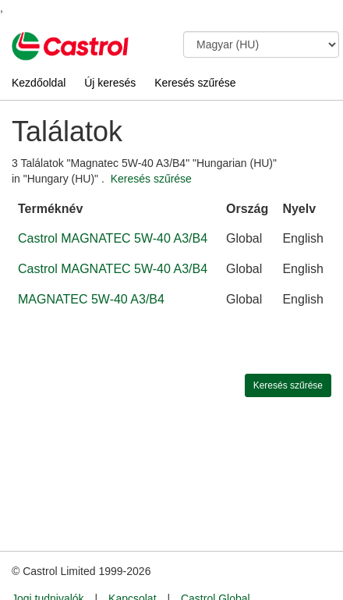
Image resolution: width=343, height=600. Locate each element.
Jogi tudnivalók (48, 569)
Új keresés (110, 82)
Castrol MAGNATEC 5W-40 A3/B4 (112, 238)
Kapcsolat (132, 569)
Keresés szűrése (194, 82)
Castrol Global (215, 569)
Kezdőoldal (38, 82)
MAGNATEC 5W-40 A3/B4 (91, 299)
